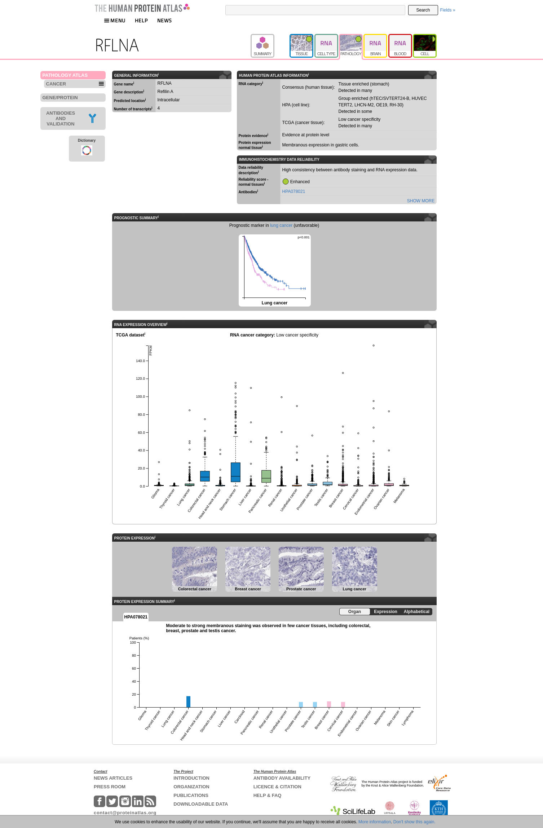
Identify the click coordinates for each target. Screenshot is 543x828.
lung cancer (281, 225)
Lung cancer (274, 269)
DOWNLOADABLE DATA (200, 804)
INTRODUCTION (191, 778)
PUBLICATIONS (190, 795)
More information (374, 821)
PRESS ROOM (109, 786)
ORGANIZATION (191, 786)
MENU (114, 20)
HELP (141, 20)
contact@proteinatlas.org (125, 812)
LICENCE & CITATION (277, 786)
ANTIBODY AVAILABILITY (281, 778)
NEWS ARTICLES (113, 778)
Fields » (447, 10)
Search (423, 10)
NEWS (164, 20)
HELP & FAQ (267, 795)
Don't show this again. (414, 821)
